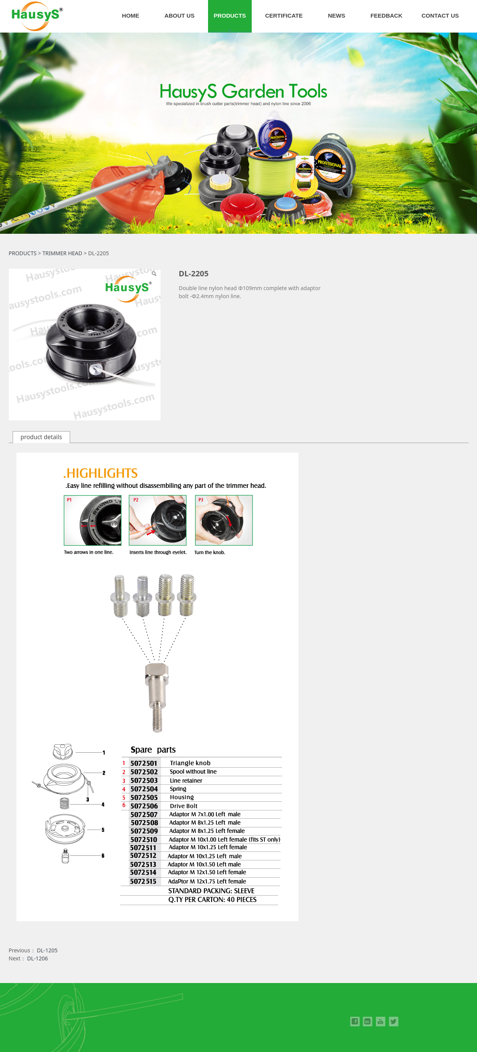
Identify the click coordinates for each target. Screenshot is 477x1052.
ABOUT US (179, 15)
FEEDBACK (386, 15)
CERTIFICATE (284, 15)
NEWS (336, 15)
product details (41, 437)
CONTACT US (440, 15)
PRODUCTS (230, 15)
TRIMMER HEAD (62, 253)
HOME (130, 15)
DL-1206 (37, 958)
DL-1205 (47, 950)
